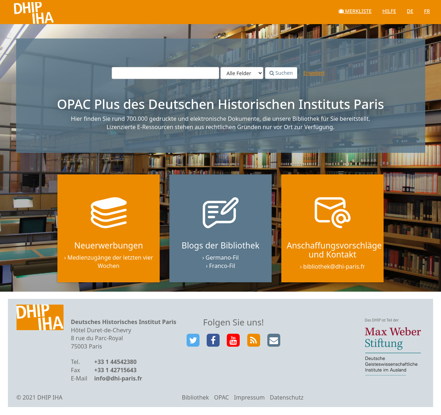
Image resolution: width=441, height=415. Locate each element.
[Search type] (241, 73)
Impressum (249, 398)
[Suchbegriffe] (165, 73)
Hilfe (389, 11)
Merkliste (355, 11)
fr (427, 11)
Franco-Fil (222, 266)
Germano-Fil (222, 258)
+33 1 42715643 (115, 370)
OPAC (221, 398)
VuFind (24, 11)
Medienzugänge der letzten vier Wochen (110, 262)
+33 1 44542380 (115, 362)
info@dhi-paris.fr (118, 379)
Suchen (281, 73)
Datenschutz (287, 398)
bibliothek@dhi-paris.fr (334, 267)
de (410, 11)
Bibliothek (195, 398)
